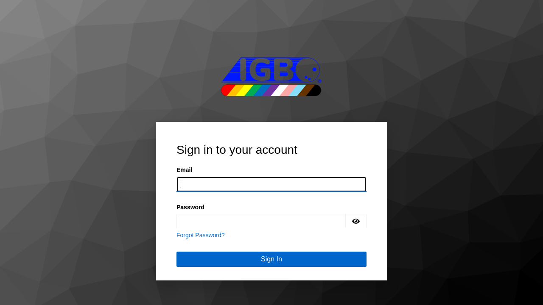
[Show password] (356, 221)
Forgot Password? (200, 235)
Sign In (271, 259)
